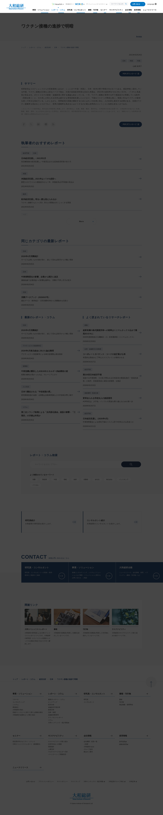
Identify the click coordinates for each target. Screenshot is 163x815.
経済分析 (48, 47)
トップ (23, 47)
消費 (33, 479)
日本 (55, 47)
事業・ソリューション (22, 694)
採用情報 (123, 736)
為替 (75, 479)
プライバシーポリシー (46, 781)
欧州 (24, 194)
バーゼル (35, 485)
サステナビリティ (56, 736)
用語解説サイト (75, 4)
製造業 (44, 479)
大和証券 (133, 781)
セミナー (16, 736)
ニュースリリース (20, 767)
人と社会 (26, 387)
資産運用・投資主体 (91, 393)
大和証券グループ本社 (117, 781)
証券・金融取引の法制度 (93, 349)
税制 (86, 325)
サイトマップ (75, 781)
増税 (65, 479)
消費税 (85, 479)
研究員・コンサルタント (94, 694)
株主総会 (109, 479)
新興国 (25, 366)
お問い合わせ (138, 4)
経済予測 (26, 153)
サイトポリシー (62, 781)
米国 (131, 61)
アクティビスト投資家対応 (32, 346)
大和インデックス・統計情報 (94, 781)
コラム (25, 407)
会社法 (97, 479)
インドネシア (123, 479)
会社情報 (87, 736)
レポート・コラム (35, 47)
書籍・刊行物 (125, 694)
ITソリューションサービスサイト (96, 4)
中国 (138, 61)
